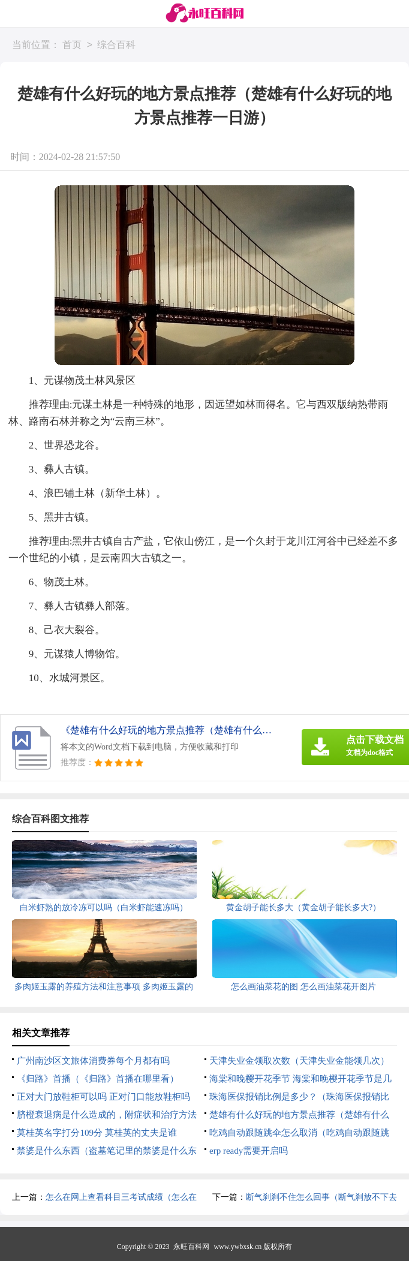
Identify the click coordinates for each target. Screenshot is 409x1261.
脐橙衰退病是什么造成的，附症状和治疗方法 (107, 1114)
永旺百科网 (191, 1246)
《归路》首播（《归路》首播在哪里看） (98, 1079)
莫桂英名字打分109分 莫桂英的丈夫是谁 (96, 1132)
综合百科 (116, 45)
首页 (72, 45)
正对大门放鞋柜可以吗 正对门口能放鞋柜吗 (103, 1097)
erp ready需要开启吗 (248, 1150)
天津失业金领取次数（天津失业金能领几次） (299, 1061)
